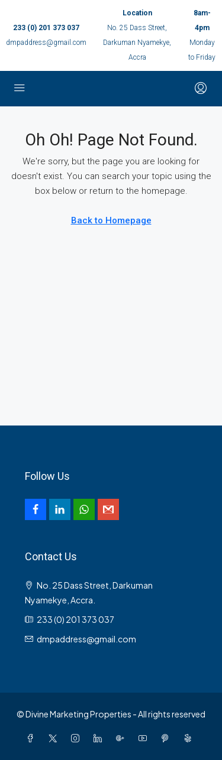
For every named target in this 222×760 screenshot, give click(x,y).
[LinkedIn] (100, 738)
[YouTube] (145, 738)
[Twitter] (55, 738)
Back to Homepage (111, 220)
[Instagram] (77, 738)
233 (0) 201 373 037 (46, 28)
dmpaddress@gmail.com (46, 42)
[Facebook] (32, 738)
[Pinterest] (167, 738)
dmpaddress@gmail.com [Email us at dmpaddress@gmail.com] (86, 639)
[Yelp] (190, 738)
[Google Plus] (122, 738)
